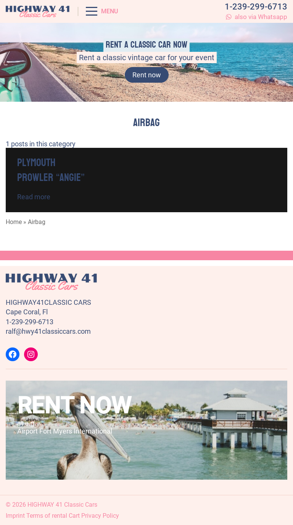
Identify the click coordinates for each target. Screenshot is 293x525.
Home (14, 222)
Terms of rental (46, 515)
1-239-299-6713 (256, 6)
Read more (33, 197)
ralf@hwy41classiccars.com (48, 331)
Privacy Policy (100, 515)
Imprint (15, 515)
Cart (74, 515)
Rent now (146, 75)
